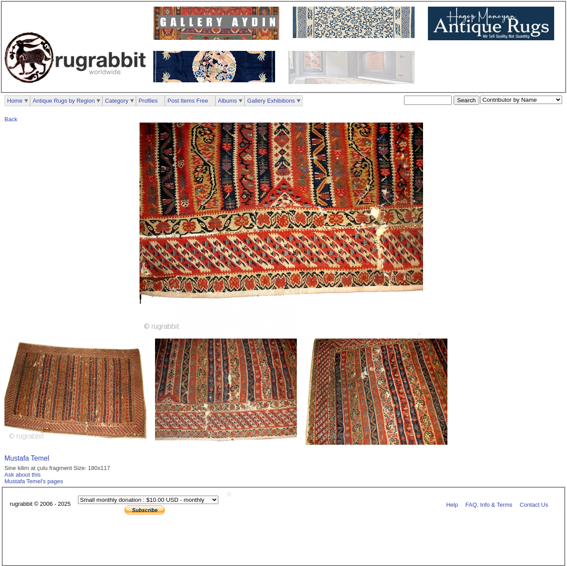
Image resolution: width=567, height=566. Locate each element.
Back (10, 119)
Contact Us (534, 504)
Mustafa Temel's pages (33, 481)
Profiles (148, 100)
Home (15, 100)
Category (116, 100)
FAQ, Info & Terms (489, 504)
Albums (227, 100)
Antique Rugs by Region (64, 100)
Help (452, 504)
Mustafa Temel (26, 458)
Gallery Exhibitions (271, 100)
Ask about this (22, 474)
